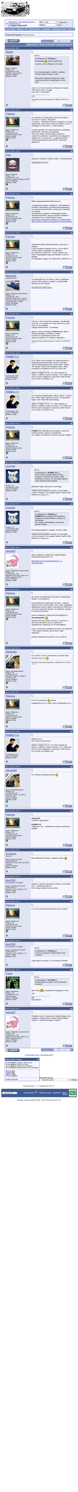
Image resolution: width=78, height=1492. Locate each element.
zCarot (26, 1100)
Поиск (71, 29)
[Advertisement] (66, 9)
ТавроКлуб (56, 1092)
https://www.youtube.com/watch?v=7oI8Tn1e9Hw (51, 219)
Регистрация (10, 29)
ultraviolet (11, 651)
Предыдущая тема (32, 1055)
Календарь (46, 29)
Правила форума (12, 1079)
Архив (64, 1092)
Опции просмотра (63, 45)
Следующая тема (46, 1055)
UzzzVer (10, 466)
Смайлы (9, 1072)
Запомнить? (62, 22)
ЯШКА (9, 52)
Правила (20, 29)
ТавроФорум (12, 22)
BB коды (9, 1071)
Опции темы (31, 45)
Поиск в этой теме (46, 45)
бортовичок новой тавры (41, 288)
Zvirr (8, 154)
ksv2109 (10, 880)
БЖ (32, 997)
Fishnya (10, 113)
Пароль (42, 25)
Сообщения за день (59, 29)
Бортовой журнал (14, 23)
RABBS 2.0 (12, 356)
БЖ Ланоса (36, 999)
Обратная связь (45, 1092)
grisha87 (11, 551)
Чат (26, 29)
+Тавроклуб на (31, 1092)
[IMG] (8, 1074)
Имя (40, 22)
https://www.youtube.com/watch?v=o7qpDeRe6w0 (51, 222)
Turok (9, 973)
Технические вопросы (26, 22)
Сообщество (34, 29)
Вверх (65, 1094)
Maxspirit (11, 275)
